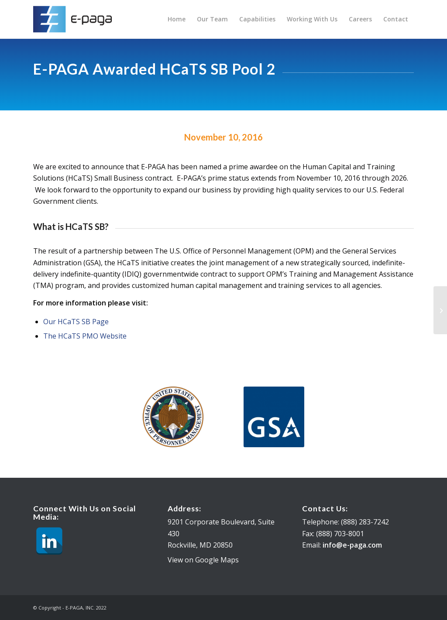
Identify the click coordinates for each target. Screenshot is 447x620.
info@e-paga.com (352, 545)
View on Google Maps (203, 560)
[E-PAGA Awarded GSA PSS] (440, 310)
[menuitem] (176, 19)
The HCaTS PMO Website (85, 336)
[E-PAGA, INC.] (75, 19)
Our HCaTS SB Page (76, 321)
